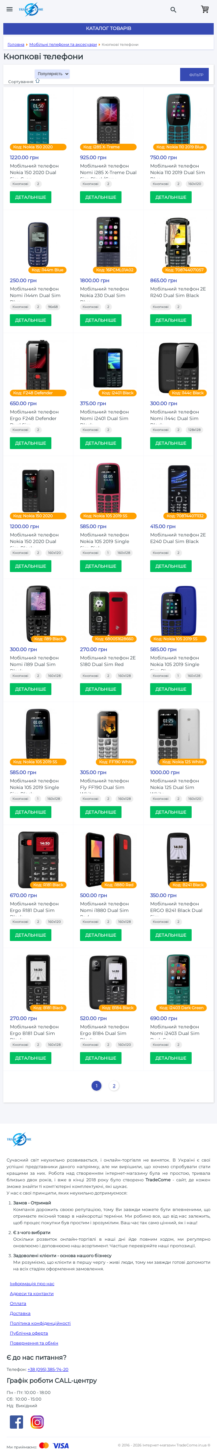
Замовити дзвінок (190, 9)
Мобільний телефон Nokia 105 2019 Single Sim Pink (104, 541)
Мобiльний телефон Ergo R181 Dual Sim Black (34, 910)
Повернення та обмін (34, 1343)
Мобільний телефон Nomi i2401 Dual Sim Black (104, 418)
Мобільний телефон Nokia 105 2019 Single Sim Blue (174, 664)
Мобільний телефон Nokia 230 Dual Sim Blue (104, 295)
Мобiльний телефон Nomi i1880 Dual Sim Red (104, 910)
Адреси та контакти (32, 1293)
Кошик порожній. (205, 9)
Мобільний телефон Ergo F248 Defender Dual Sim (34, 418)
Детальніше (30, 197)
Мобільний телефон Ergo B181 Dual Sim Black (34, 1033)
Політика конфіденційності (40, 1323)
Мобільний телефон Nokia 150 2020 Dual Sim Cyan (34, 172)
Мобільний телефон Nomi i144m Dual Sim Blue (35, 295)
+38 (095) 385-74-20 (48, 1369)
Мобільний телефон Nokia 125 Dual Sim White (174, 787)
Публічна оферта (29, 1333)
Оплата (18, 1303)
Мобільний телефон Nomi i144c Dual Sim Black (174, 418)
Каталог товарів (108, 28)
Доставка (20, 1313)
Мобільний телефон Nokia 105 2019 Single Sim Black (34, 787)
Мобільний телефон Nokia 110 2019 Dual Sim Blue (177, 172)
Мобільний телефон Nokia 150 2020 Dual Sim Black (34, 541)
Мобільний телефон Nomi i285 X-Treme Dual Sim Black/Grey (108, 172)
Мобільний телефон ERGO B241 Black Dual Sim (176, 910)
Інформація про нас (32, 1283)
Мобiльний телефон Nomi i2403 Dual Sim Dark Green (175, 1033)
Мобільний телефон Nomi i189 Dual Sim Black (34, 664)
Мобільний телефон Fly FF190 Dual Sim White (104, 787)
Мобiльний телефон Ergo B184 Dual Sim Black (104, 1033)
